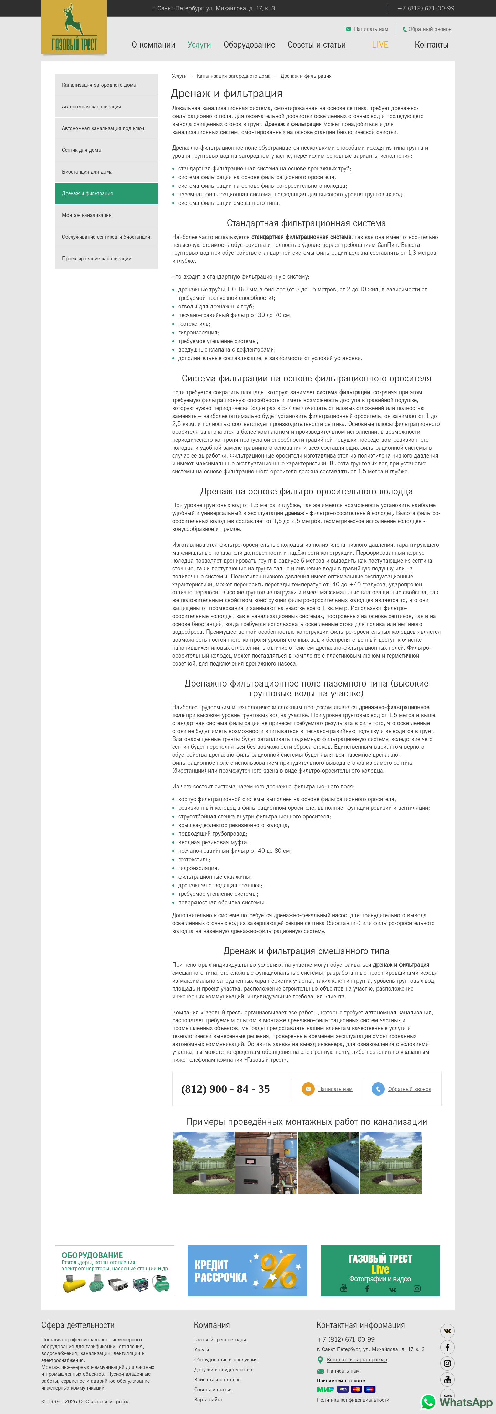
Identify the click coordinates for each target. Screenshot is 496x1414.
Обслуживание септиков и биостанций (106, 237)
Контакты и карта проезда (357, 1360)
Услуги (199, 45)
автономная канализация (398, 1012)
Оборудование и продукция (226, 1360)
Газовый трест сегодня (220, 1340)
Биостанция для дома (87, 172)
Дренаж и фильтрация (87, 193)
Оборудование (249, 45)
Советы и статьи (317, 45)
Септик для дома (81, 150)
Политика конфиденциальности (353, 1400)
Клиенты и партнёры (217, 1380)
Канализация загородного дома (99, 85)
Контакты (431, 45)
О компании (153, 45)
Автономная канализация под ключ (103, 128)
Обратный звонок (430, 29)
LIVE (380, 45)
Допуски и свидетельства (223, 1370)
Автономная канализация (91, 107)
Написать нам (371, 29)
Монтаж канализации (87, 215)
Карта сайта (208, 1400)
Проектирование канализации (96, 258)
